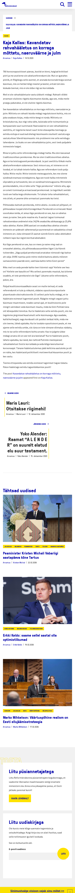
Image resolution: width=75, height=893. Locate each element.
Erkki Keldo (17, 644)
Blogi (6, 36)
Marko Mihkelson (20, 726)
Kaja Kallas (17, 58)
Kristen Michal (19, 562)
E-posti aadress (17, 849)
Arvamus (6, 58)
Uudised (9, 18)
